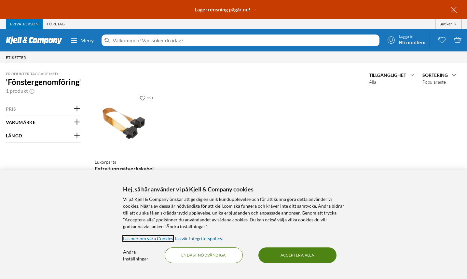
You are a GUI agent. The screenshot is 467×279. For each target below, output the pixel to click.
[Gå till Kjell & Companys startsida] (36, 40)
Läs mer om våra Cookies (148, 238)
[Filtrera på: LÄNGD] (43, 136)
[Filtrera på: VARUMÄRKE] (43, 122)
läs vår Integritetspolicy (198, 238)
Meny (82, 40)
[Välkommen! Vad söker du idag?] (245, 40)
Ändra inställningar (135, 255)
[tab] (24, 24)
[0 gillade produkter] (442, 40)
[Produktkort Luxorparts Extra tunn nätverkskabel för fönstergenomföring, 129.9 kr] (125, 122)
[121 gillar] (147, 98)
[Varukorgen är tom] (457, 40)
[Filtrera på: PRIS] (43, 109)
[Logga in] (406, 40)
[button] (32, 91)
